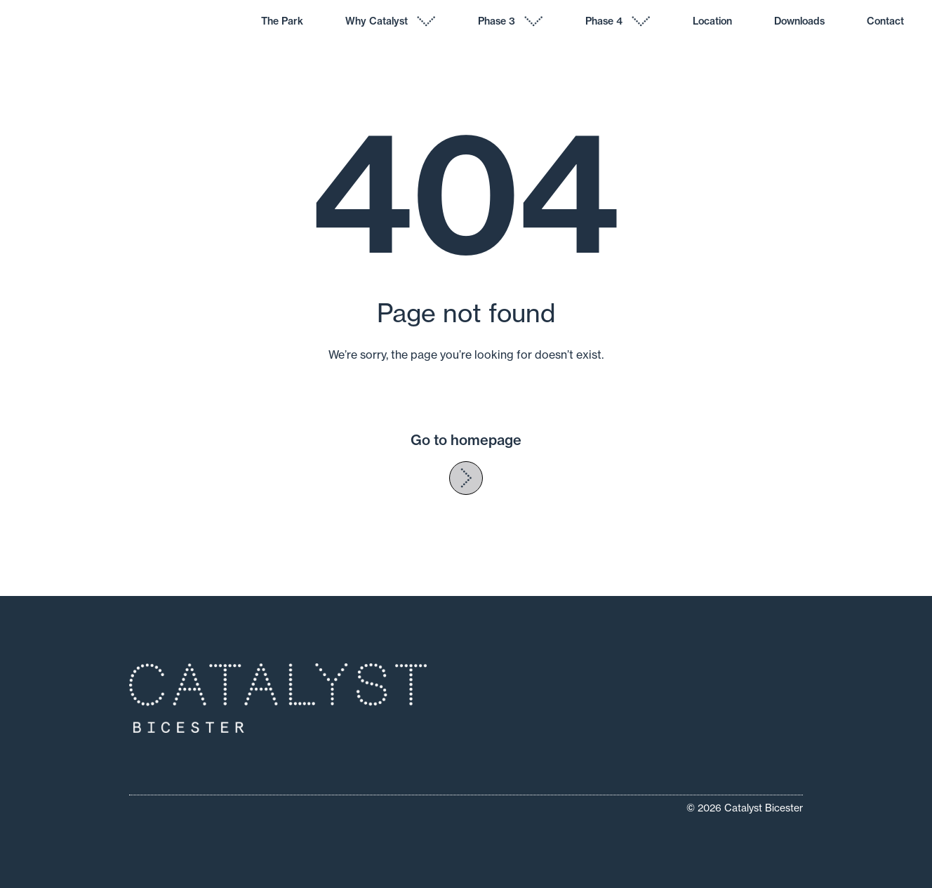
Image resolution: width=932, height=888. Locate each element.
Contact (885, 21)
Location (712, 21)
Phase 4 (604, 21)
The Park (282, 21)
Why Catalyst (376, 21)
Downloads (799, 21)
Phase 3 (496, 21)
